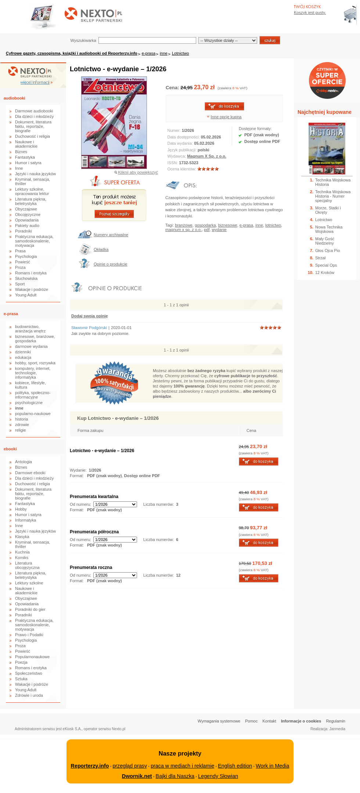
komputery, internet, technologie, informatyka (32, 372)
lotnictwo (273, 225)
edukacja (23, 357)
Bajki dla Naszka (175, 776)
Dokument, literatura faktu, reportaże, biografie (33, 126)
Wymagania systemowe (219, 721)
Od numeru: (80, 504)
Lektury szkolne (29, 583)
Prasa (20, 251)
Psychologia (26, 256)
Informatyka (25, 520)
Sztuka (21, 679)
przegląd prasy (129, 766)
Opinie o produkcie (110, 264)
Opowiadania (27, 220)
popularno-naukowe (33, 413)
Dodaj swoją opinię (89, 316)
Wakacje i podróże (31, 289)
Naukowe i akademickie (26, 144)
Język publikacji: (183, 150)
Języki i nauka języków (35, 174)
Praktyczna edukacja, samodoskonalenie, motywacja (34, 241)
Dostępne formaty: (255, 128)
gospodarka (205, 225)
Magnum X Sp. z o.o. (206, 156)
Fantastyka (25, 157)
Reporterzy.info (90, 766)
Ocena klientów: (182, 169)
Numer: (175, 130)
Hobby (21, 509)
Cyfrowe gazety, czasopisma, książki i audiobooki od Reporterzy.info (71, 53)
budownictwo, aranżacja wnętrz (30, 328)
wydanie (219, 229)
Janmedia (337, 729)
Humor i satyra (28, 163)
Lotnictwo (180, 53)
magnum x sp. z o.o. (183, 229)
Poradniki (23, 231)
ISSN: (173, 163)
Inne (19, 168)
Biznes (21, 151)
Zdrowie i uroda (29, 695)
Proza (20, 267)
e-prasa (148, 53)
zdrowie (22, 424)
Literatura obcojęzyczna (27, 565)
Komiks (21, 557)
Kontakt (269, 721)
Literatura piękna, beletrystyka (30, 201)
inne (164, 53)
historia (21, 419)
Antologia (23, 461)
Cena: (173, 87)
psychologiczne (29, 402)
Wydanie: (78, 470)
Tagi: (170, 225)
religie (20, 430)
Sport (20, 284)
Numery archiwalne (111, 235)
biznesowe (227, 225)
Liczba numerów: (158, 504)
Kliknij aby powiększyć (138, 172)
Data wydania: (181, 143)
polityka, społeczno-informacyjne (33, 394)
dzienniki (23, 352)
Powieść (22, 262)
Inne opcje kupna (226, 117)
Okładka (101, 249)
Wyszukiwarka (83, 40)
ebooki (10, 449)
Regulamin (335, 721)
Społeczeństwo (28, 673)
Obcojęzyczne (27, 214)
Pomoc (251, 721)
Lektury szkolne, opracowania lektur (32, 191)
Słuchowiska (26, 278)
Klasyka (22, 536)
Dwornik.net (137, 776)
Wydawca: (177, 156)
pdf (206, 229)
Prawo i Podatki (29, 634)
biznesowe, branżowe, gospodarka (35, 338)
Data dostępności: (184, 137)
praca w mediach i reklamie (182, 766)
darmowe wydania (31, 346)
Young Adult (25, 295)
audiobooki (14, 98)
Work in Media (272, 766)
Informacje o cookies (301, 721)
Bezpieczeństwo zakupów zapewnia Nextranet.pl (330, 6)
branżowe (183, 225)
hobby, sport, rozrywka (35, 363)
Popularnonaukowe (32, 657)
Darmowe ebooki (30, 473)
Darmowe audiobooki (34, 111)
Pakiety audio (27, 225)
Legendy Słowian (218, 776)
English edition (235, 766)
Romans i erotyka (31, 273)
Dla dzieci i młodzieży (34, 116)
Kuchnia (22, 552)
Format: (77, 475)
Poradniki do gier (30, 609)
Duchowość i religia (32, 136)
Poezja (21, 662)
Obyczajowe (26, 209)
